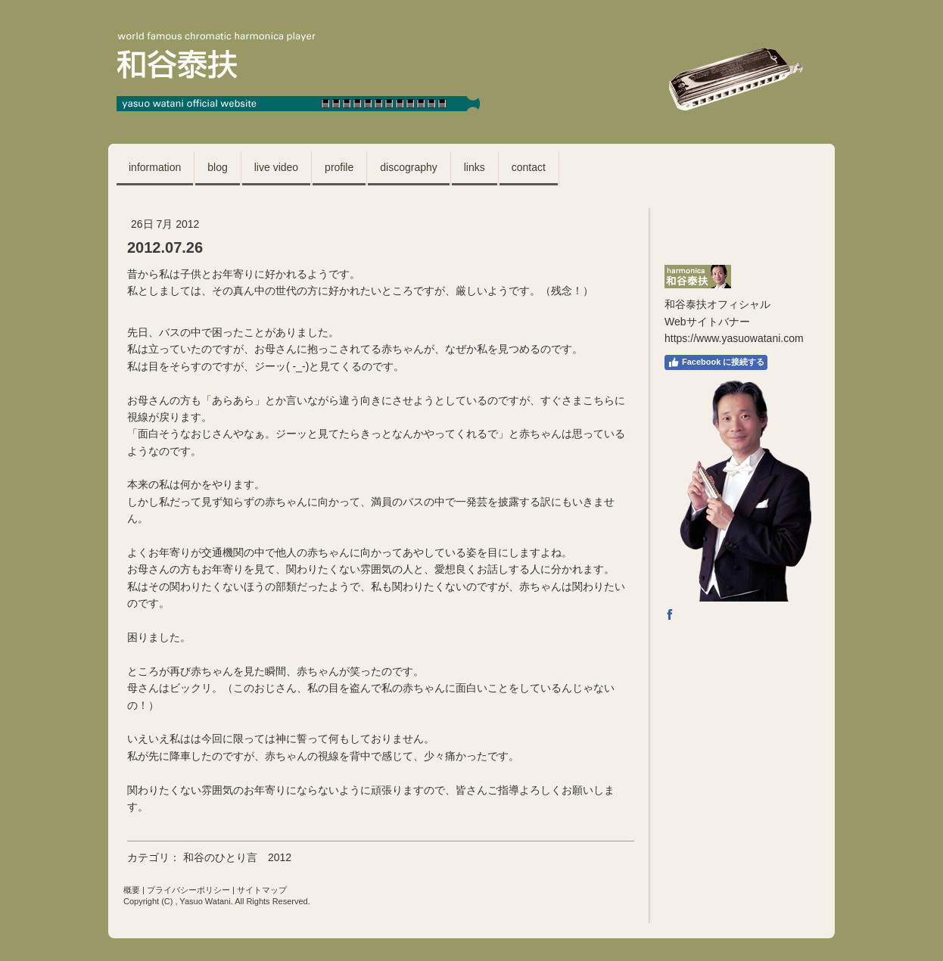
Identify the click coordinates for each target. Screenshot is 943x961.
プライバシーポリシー (188, 889)
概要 (131, 889)
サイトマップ (262, 889)
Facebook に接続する (716, 362)
